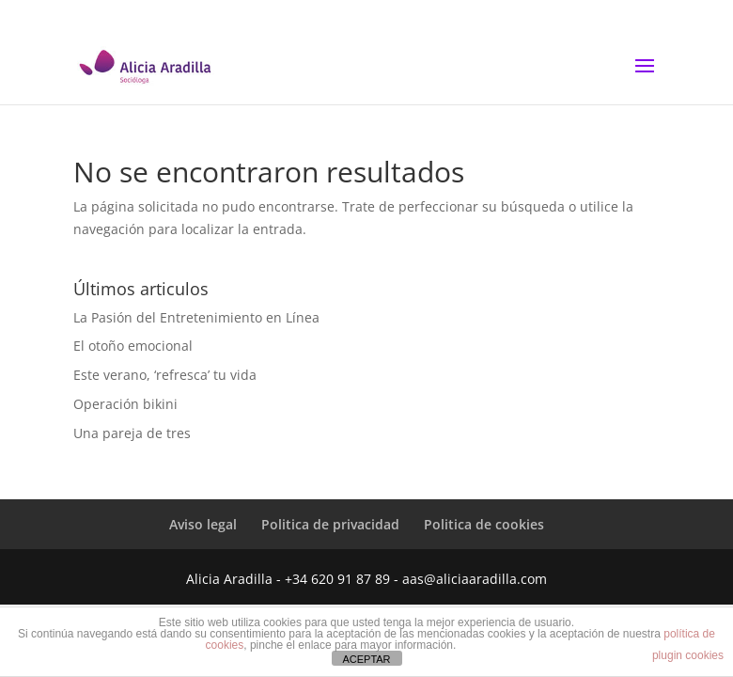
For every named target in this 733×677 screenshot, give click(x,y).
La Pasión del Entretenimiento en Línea (196, 317)
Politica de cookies (484, 524)
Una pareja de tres (132, 433)
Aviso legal (203, 524)
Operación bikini (125, 404)
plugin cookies (688, 655)
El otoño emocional (133, 345)
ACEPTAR (366, 659)
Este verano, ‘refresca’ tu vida (165, 375)
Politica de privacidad (330, 524)
